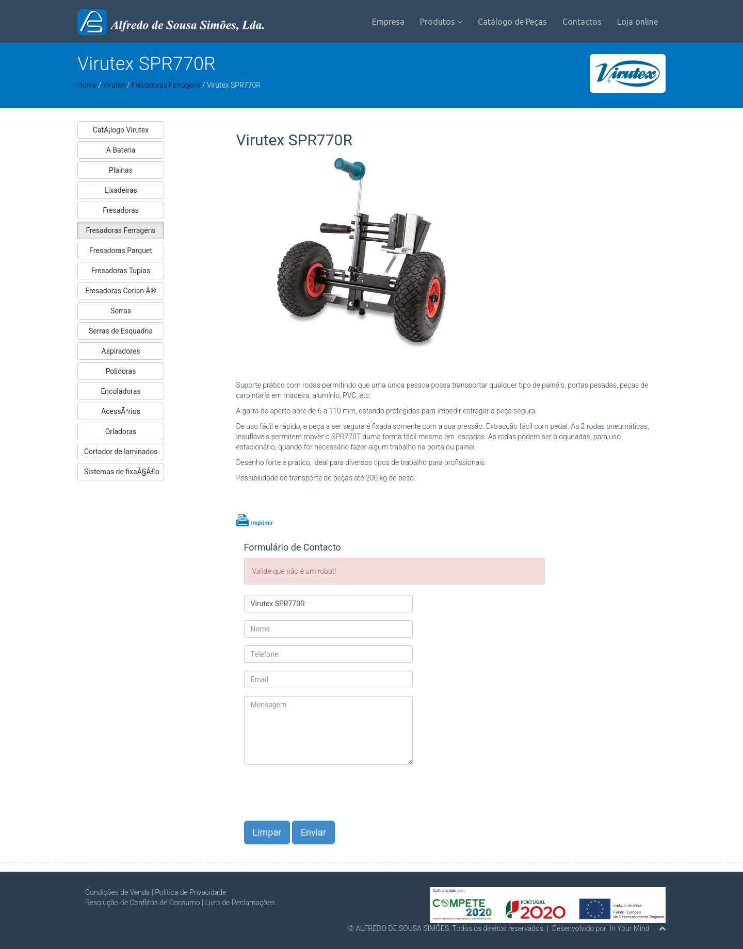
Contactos (582, 21)
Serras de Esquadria (121, 331)
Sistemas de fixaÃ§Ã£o (121, 472)
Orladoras (121, 431)
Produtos (441, 21)
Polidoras (121, 371)
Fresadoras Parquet (120, 250)
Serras (120, 311)
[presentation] (322, 793)
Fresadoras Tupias (120, 271)
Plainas (121, 170)
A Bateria (121, 150)
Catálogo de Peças (512, 21)
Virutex (115, 85)
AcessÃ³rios (120, 411)
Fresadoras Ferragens (166, 85)
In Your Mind (629, 928)
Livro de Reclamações (239, 902)
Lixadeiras (120, 190)
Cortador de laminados (120, 451)
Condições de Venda (117, 892)
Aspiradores (121, 351)
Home (86, 85)
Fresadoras (121, 210)
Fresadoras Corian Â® (120, 291)
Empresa (388, 21)
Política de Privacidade (190, 892)
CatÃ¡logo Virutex (121, 130)
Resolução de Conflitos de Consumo (142, 902)
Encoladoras (120, 391)
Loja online (637, 21)
